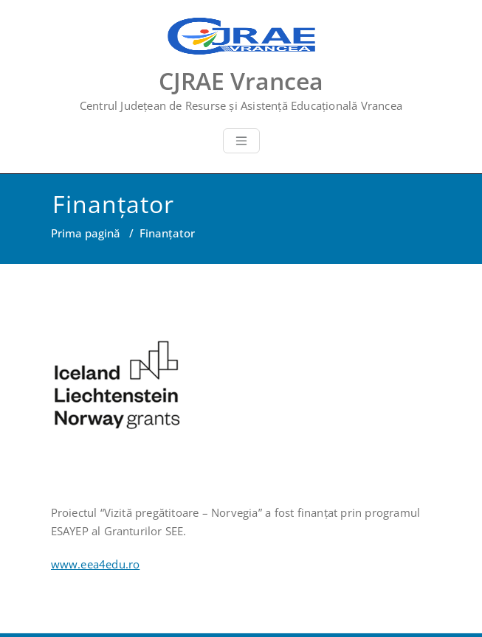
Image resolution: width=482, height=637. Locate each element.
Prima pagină (85, 233)
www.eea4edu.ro (95, 564)
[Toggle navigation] (241, 140)
